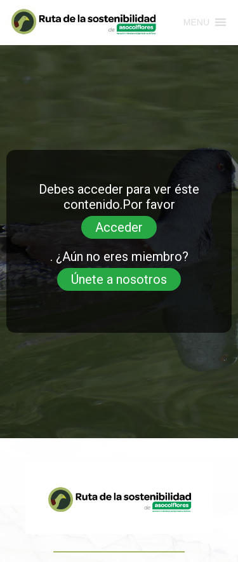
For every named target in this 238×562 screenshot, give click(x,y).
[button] (196, 22)
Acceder (119, 227)
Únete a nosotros (119, 279)
